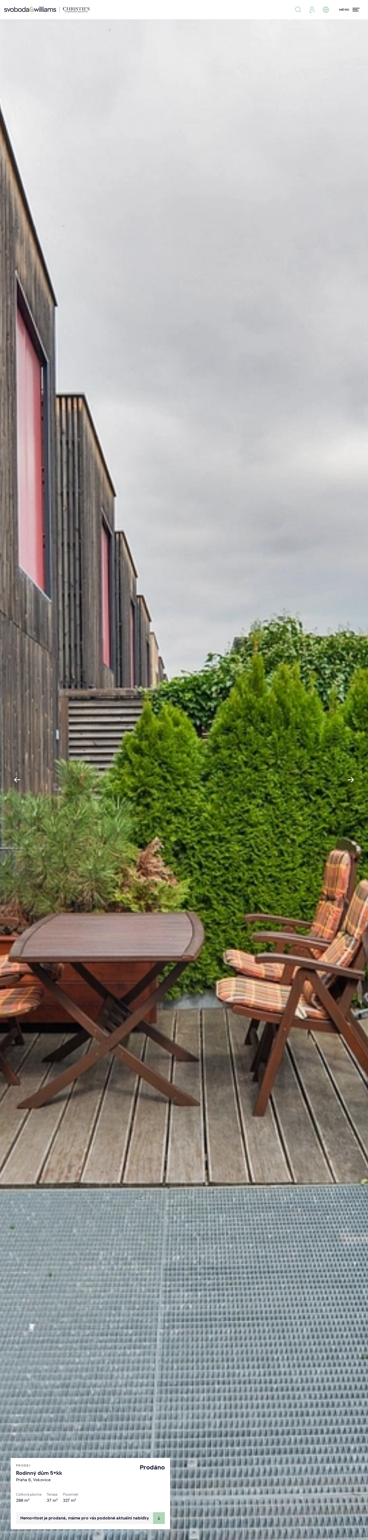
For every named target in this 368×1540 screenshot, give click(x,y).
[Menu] (349, 9)
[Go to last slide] (17, 779)
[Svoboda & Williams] (47, 9)
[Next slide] (351, 779)
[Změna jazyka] (326, 9)
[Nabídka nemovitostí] (298, 9)
